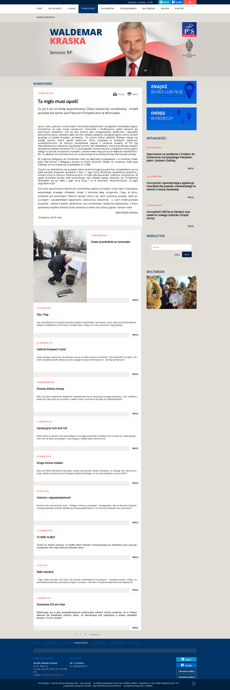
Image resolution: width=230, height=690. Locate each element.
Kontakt (179, 8)
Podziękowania (128, 8)
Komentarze (88, 8)
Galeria (165, 8)
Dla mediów (107, 8)
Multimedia (148, 8)
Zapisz (187, 254)
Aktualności (55, 8)
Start (39, 8)
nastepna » (95, 634)
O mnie (72, 8)
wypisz (177, 254)
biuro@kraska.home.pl (52, 674)
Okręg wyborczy (45, 17)
